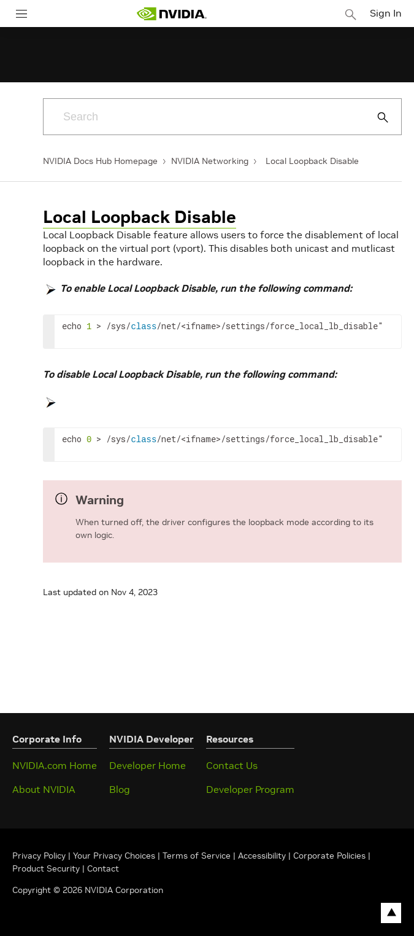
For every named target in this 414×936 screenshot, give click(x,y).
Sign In (386, 13)
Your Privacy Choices (114, 855)
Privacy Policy (40, 855)
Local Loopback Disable (312, 160)
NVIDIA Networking (209, 160)
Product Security (46, 868)
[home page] (172, 13)
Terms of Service (197, 855)
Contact (103, 868)
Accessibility (262, 855)
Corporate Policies (329, 855)
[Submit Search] (376, 117)
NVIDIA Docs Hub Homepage (100, 160)
